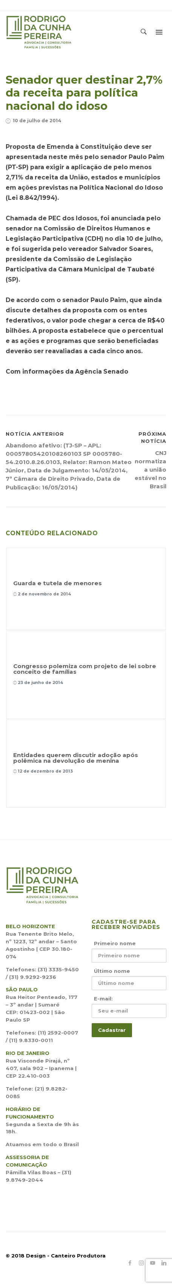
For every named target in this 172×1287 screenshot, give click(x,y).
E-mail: (103, 999)
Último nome (112, 971)
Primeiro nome (115, 943)
